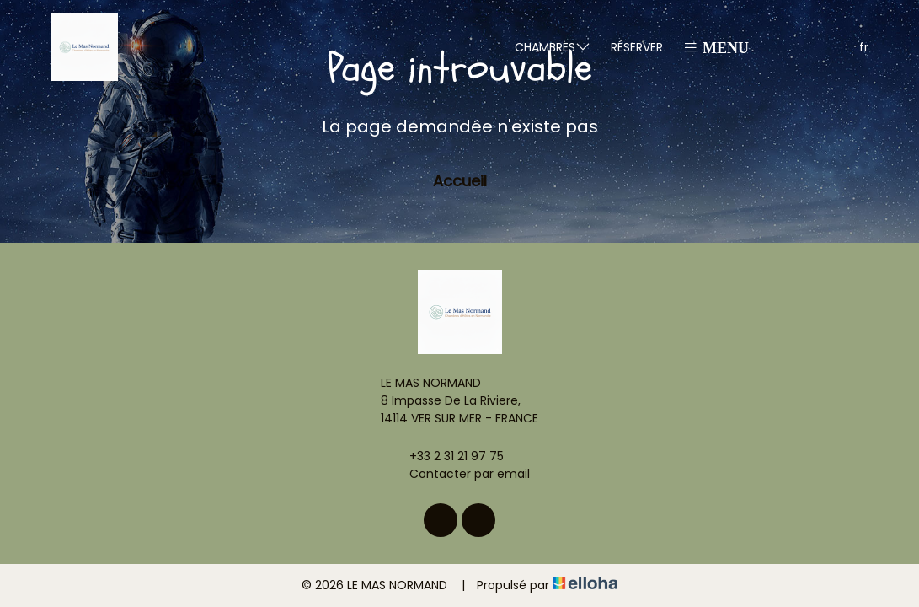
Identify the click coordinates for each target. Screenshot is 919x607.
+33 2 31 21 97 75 (447, 456)
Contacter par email (460, 473)
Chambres (552, 47)
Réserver (637, 47)
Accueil (460, 180)
